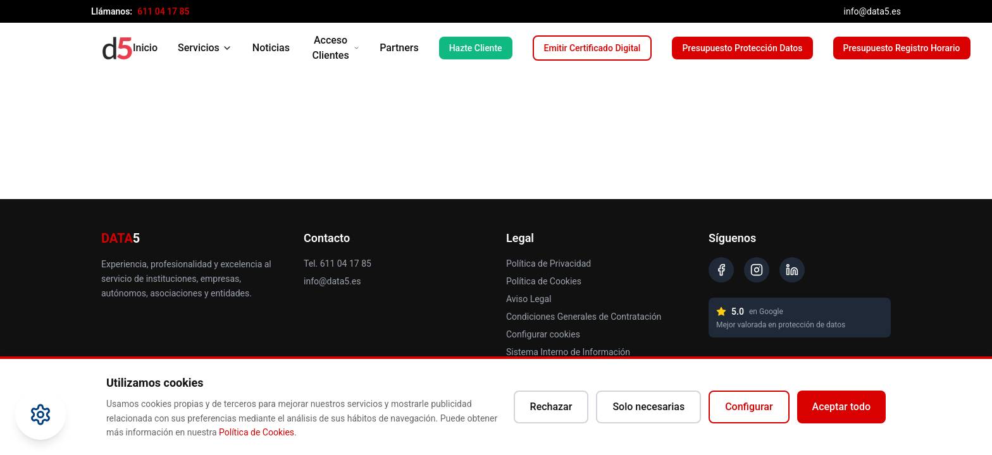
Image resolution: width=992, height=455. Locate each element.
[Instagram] (756, 269)
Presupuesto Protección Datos (742, 48)
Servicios (205, 48)
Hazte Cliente (475, 48)
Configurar (748, 407)
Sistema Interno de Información (568, 352)
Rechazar (551, 407)
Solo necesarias (648, 407)
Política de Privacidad (548, 263)
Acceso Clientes (335, 47)
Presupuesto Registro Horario (901, 48)
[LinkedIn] (792, 269)
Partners (399, 48)
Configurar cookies (543, 334)
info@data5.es (872, 11)
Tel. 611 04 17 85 (337, 263)
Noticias (271, 48)
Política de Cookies (543, 281)
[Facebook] (721, 269)
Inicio (145, 48)
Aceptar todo (841, 407)
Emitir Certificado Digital (592, 48)
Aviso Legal (529, 299)
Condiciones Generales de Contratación (583, 317)
